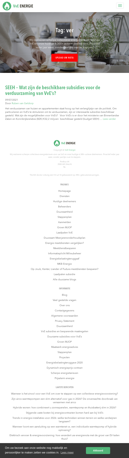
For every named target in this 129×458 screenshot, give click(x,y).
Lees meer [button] (67, 452)
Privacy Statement (64, 321)
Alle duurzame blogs (64, 279)
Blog (64, 295)
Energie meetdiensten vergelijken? (64, 243)
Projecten (64, 357)
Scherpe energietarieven (64, 373)
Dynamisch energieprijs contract (64, 368)
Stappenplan (65, 217)
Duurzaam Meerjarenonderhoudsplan (64, 238)
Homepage (64, 191)
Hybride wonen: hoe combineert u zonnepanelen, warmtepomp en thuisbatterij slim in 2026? (64, 407)
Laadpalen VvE (64, 233)
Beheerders (64, 206)
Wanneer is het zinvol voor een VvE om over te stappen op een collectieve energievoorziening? (64, 394)
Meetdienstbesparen (64, 248)
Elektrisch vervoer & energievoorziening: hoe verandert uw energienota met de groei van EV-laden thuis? (64, 437)
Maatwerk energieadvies (64, 347)
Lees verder (109, 119)
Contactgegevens (64, 310)
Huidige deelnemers (64, 201)
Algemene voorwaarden (64, 316)
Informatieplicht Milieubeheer (64, 253)
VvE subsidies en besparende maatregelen (64, 331)
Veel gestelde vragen (64, 300)
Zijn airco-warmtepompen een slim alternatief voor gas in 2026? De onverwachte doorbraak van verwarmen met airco (65, 401)
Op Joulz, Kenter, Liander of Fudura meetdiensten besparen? (64, 269)
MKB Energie (64, 264)
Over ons (64, 305)
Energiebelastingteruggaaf (64, 259)
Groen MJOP (64, 227)
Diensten (65, 196)
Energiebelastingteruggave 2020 (64, 363)
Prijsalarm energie (64, 378)
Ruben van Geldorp (23, 103)
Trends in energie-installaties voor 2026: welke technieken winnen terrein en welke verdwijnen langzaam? (64, 420)
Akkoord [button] (98, 450)
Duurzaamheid (65, 212)
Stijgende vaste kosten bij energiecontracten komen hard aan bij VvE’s (64, 413)
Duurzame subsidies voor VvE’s (64, 336)
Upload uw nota (65, 58)
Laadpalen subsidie (64, 274)
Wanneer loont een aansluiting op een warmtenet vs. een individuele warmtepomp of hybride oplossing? (64, 428)
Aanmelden (64, 222)
